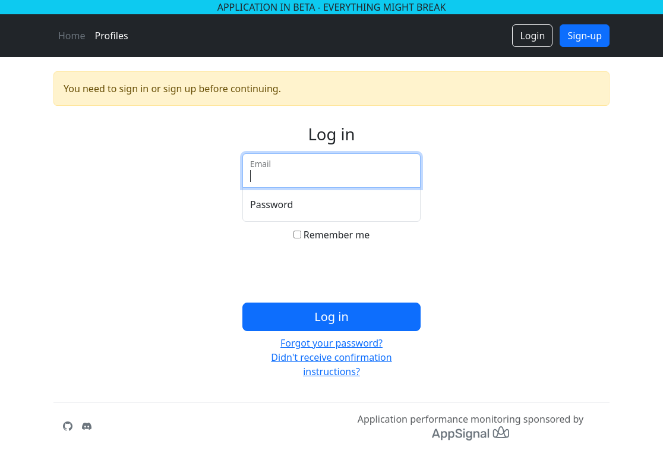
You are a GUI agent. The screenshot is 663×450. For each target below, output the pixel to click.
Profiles (111, 35)
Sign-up (584, 35)
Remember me (337, 234)
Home (72, 35)
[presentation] (332, 274)
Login (532, 35)
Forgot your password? (331, 343)
